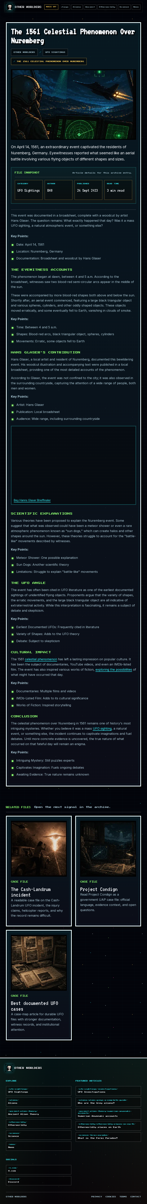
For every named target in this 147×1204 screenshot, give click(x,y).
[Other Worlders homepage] (24, 7)
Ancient (90, 7)
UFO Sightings (55, 52)
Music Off (51, 6)
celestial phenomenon (41, 659)
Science (124, 7)
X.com (38, 1169)
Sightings (62, 7)
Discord (38, 1180)
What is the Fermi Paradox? (108, 1136)
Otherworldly (107, 7)
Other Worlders (24, 52)
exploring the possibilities (114, 669)
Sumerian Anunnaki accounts (108, 1113)
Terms (123, 1196)
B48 (49, 190)
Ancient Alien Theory (38, 1112)
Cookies (110, 1196)
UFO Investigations (108, 1090)
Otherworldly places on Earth (108, 1125)
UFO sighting (102, 728)
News (136, 7)
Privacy (96, 1196)
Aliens (77, 7)
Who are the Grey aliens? (108, 1101)
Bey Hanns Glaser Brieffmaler (32, 500)
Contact (135, 1196)
